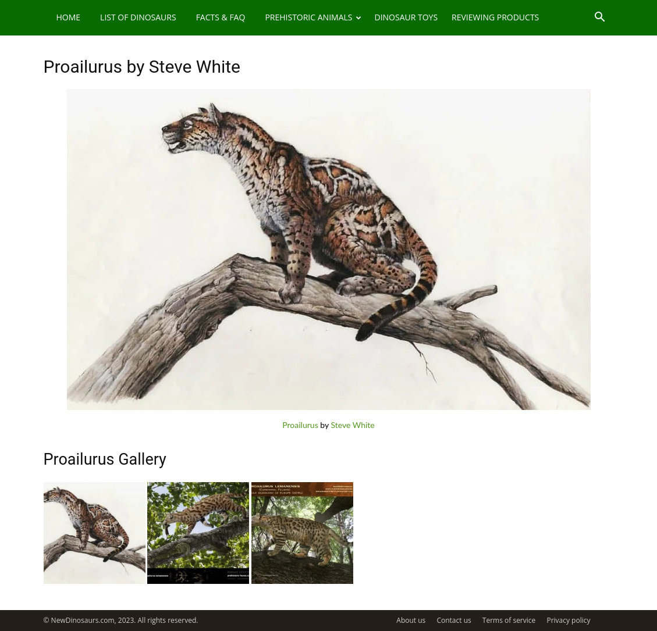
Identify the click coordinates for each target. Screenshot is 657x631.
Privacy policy (568, 620)
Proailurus (300, 425)
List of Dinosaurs (138, 17)
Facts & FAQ (221, 17)
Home (68, 17)
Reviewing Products (495, 17)
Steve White (352, 425)
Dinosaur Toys (406, 17)
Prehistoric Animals (313, 17)
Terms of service (508, 620)
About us (410, 620)
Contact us (453, 620)
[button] (600, 18)
